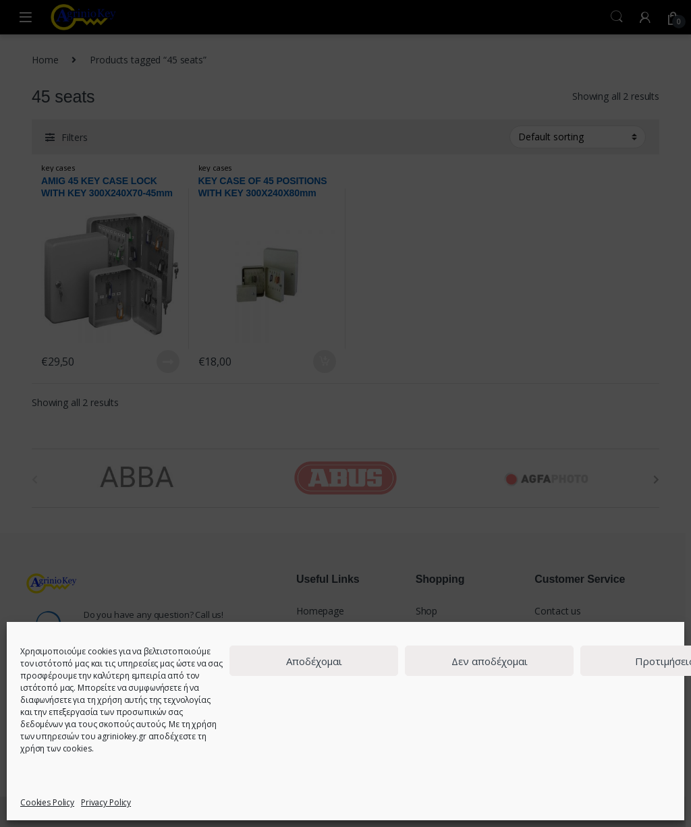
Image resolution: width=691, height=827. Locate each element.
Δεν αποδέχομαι (489, 661)
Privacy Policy (106, 802)
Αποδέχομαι (314, 661)
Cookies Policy (47, 802)
